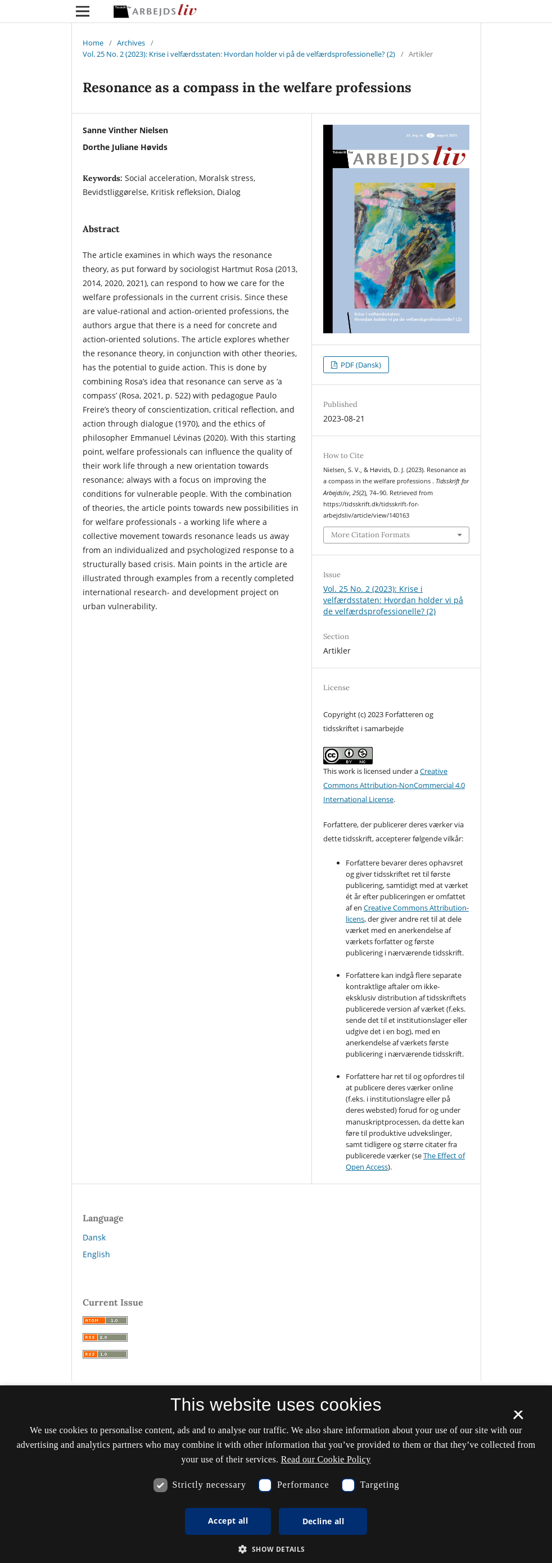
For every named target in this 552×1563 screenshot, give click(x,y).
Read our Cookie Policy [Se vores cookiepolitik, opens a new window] (326, 1459)
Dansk (94, 1237)
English (96, 1254)
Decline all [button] (323, 1521)
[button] (276, 1549)
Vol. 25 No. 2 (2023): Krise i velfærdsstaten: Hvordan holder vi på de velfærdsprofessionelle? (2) (239, 54)
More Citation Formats (370, 535)
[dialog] (276, 1474)
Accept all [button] (228, 1520)
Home (93, 43)
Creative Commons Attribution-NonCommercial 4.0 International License (394, 785)
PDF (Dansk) (360, 365)
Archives (131, 43)
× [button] (518, 1418)
